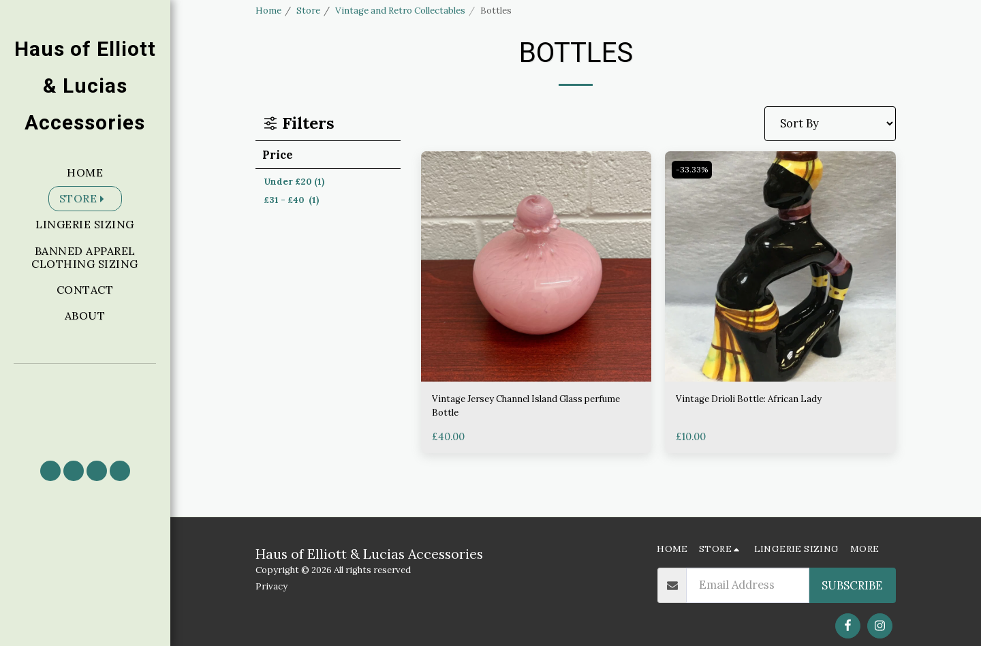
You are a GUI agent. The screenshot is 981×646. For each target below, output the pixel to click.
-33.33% (694, 170)
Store (308, 10)
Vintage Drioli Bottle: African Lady (766, 400)
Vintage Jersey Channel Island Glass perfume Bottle (527, 409)
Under (294, 181)
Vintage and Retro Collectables (400, 10)
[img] (536, 266)
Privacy (271, 586)
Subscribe (852, 585)
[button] (85, 406)
